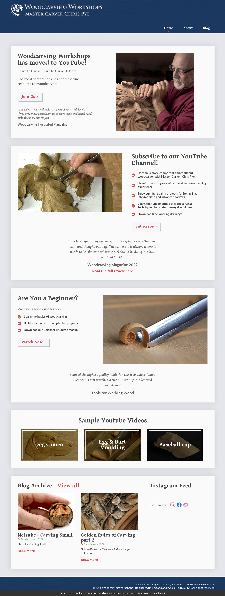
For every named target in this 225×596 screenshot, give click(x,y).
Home (168, 28)
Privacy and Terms (173, 584)
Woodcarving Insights (147, 584)
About (188, 28)
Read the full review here (112, 271)
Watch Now (33, 342)
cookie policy (149, 593)
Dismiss (162, 593)
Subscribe (146, 226)
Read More (26, 551)
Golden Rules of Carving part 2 (108, 537)
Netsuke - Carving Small (45, 535)
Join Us (30, 96)
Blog (206, 28)
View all (68, 485)
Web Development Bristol (200, 584)
